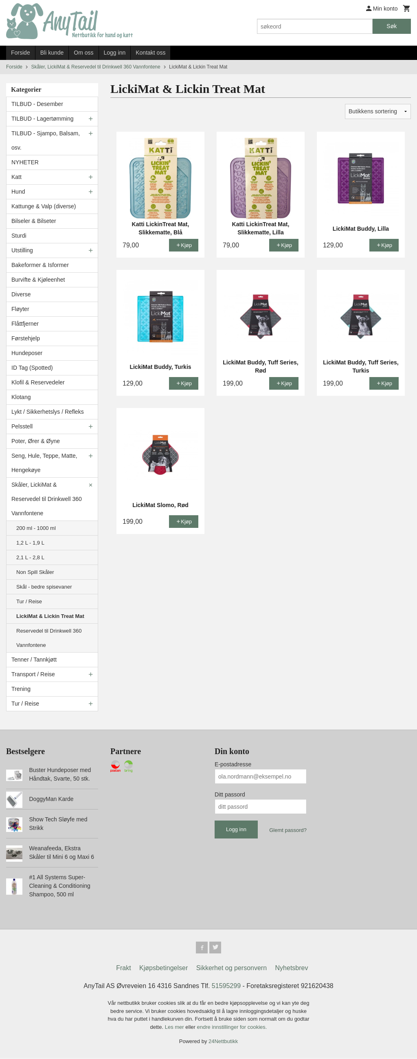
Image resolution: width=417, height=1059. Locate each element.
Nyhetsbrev (291, 969)
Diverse (21, 294)
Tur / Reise (29, 601)
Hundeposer (26, 353)
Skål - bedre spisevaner (44, 587)
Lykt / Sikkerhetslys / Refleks (47, 411)
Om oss (83, 52)
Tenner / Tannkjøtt (34, 659)
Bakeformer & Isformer (40, 265)
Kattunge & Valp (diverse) (43, 206)
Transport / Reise (33, 674)
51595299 (226, 987)
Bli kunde (52, 52)
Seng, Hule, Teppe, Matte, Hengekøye (44, 462)
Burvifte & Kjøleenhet (38, 279)
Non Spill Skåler (35, 572)
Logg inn (115, 52)
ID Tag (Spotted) (32, 367)
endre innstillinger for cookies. (232, 1028)
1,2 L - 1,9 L (30, 543)
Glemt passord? (288, 830)
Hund (18, 191)
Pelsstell (22, 426)
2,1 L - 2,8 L (30, 557)
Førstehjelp (25, 338)
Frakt (123, 969)
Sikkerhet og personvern (231, 969)
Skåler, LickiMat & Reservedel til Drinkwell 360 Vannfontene (46, 498)
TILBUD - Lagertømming (42, 118)
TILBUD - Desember (37, 104)
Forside (20, 52)
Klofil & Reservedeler (38, 382)
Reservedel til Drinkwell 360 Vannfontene (48, 638)
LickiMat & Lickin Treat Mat (50, 616)
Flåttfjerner (25, 323)
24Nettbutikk (223, 1042)
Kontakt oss (150, 52)
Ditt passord (230, 794)
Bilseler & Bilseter (33, 221)
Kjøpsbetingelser (163, 969)
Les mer (175, 1028)
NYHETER (25, 162)
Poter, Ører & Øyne (35, 441)
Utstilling (22, 250)
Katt (16, 177)
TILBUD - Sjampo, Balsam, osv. (45, 140)
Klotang (21, 397)
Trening (21, 689)
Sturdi (18, 235)
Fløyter (20, 309)
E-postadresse (233, 764)
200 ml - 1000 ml (36, 528)
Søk (391, 26)
